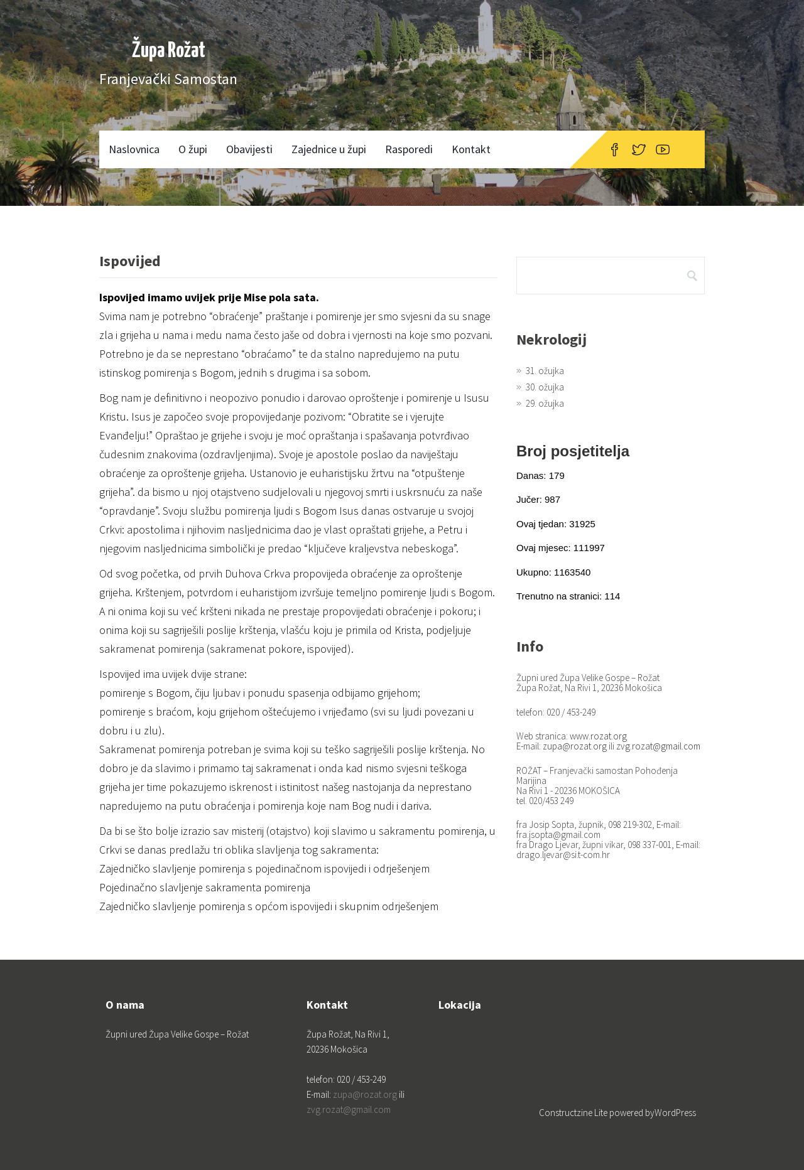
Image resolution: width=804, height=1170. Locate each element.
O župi (192, 149)
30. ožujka (545, 387)
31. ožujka (545, 371)
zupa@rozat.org (575, 746)
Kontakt (471, 149)
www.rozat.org (598, 736)
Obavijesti (249, 149)
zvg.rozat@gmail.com (658, 746)
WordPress (675, 1113)
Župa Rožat (168, 51)
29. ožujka (545, 403)
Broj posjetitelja (572, 451)
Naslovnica (134, 149)
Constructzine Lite (574, 1113)
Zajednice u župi (328, 149)
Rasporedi (409, 149)
